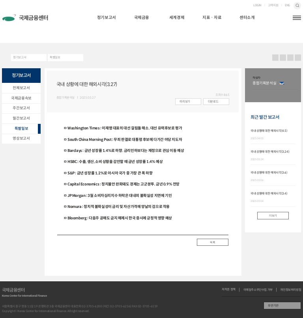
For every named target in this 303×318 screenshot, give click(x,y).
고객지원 (273, 5)
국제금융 (141, 17)
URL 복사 (283, 57)
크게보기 (290, 57)
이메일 (281, 83)
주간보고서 (21, 108)
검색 (297, 5)
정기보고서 (106, 17)
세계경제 (176, 17)
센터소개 (246, 17)
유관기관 (273, 305)
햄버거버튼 (297, 18)
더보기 (273, 215)
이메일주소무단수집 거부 (258, 290)
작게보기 (298, 57)
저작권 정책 (229, 289)
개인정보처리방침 (290, 290)
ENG (287, 5)
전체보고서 (21, 88)
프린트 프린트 (275, 57)
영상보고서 (21, 138)
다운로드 (213, 101)
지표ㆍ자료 (211, 17)
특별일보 (55, 57)
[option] (274, 85)
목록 (212, 242)
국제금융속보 (21, 98)
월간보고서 (21, 118)
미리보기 (185, 101)
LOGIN (257, 5)
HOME (4, 57)
